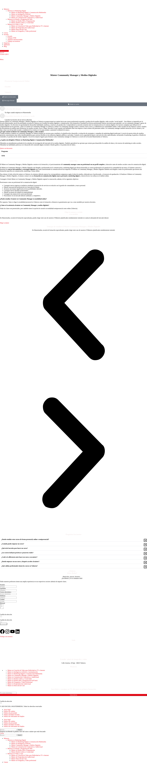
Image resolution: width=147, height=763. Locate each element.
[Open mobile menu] (1, 59)
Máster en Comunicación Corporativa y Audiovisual (27, 17)
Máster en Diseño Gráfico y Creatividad (20, 679)
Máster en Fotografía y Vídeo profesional (23, 31)
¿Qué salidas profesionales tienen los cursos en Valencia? (19, 566)
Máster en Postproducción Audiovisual (19, 685)
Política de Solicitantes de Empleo (14, 717)
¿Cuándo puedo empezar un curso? (12, 544)
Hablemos (4, 51)
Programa (4, 151)
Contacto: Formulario (7, 655)
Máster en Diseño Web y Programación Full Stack (23, 681)
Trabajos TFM (12, 38)
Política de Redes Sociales (12, 715)
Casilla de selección (6, 615)
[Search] (2, 52)
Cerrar (2, 734)
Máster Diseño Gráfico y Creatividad (22, 22)
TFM (3, 156)
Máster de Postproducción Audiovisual (22, 28)
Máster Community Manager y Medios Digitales (25, 16)
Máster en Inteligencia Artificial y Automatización (23, 673)
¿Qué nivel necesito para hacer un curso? (14, 548)
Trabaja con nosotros (14, 41)
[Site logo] (10, 6)
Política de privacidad (10, 714)
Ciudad (2, 599)
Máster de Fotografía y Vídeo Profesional (20, 683)
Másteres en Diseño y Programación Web (20, 19)
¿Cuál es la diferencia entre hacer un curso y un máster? (19, 557)
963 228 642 (5, 648)
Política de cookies (9, 712)
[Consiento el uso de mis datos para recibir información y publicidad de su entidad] (1, 622)
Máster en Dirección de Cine (16, 686)
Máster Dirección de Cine (19, 29)
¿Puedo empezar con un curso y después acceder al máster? (20, 561)
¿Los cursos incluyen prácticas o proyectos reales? (17, 552)
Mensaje (2, 603)
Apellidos (3, 588)
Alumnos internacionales (15, 39)
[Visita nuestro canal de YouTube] (12, 632)
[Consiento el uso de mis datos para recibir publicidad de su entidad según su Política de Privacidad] (1, 704)
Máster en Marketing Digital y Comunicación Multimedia (28, 12)
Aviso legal (7, 710)
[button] (73, 104)
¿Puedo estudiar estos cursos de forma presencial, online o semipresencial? (25, 539)
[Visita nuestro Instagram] (7, 632)
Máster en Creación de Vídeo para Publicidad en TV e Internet (30, 26)
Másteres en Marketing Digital (17, 11)
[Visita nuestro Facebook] (2, 632)
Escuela (10, 36)
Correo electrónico (5, 592)
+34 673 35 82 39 (11, 651)
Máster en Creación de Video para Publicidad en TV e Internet (26, 671)
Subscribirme (73, 696)
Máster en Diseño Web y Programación (23, 21)
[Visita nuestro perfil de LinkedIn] (17, 632)
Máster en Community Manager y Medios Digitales (23, 676)
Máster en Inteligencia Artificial (20, 14)
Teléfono (2, 596)
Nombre (2, 585)
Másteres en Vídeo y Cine (15, 24)
